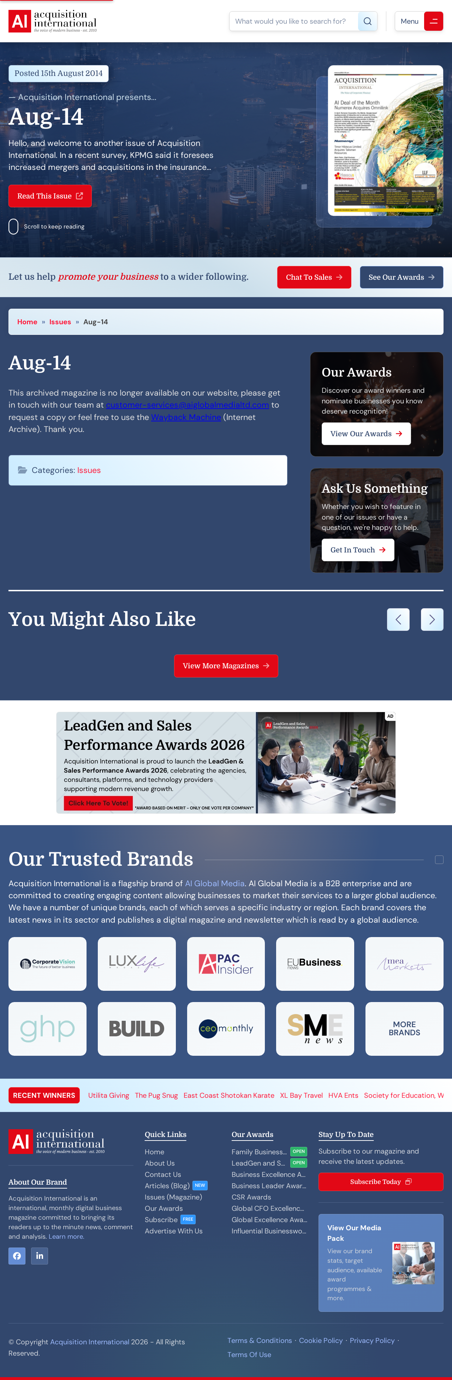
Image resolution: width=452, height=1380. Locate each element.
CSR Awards (251, 1197)
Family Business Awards (259, 1151)
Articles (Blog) (167, 1185)
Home (27, 321)
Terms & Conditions (259, 1340)
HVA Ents (343, 1095)
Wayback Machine (186, 417)
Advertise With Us (174, 1231)
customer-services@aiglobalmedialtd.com (187, 404)
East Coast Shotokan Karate (229, 1095)
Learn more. (66, 1236)
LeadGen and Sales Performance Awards (259, 1163)
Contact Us (163, 1174)
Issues (60, 321)
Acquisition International (89, 1341)
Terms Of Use (249, 1354)
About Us (160, 1163)
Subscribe (161, 1219)
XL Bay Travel (301, 1095)
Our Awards (164, 1208)
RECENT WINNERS (44, 1095)
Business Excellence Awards (269, 1174)
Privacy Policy (372, 1340)
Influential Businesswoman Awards (269, 1231)
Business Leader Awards (269, 1185)
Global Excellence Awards (269, 1219)
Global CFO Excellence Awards (269, 1208)
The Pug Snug (156, 1095)
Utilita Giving (108, 1095)
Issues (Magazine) (173, 1197)
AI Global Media (215, 883)
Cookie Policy (321, 1340)
